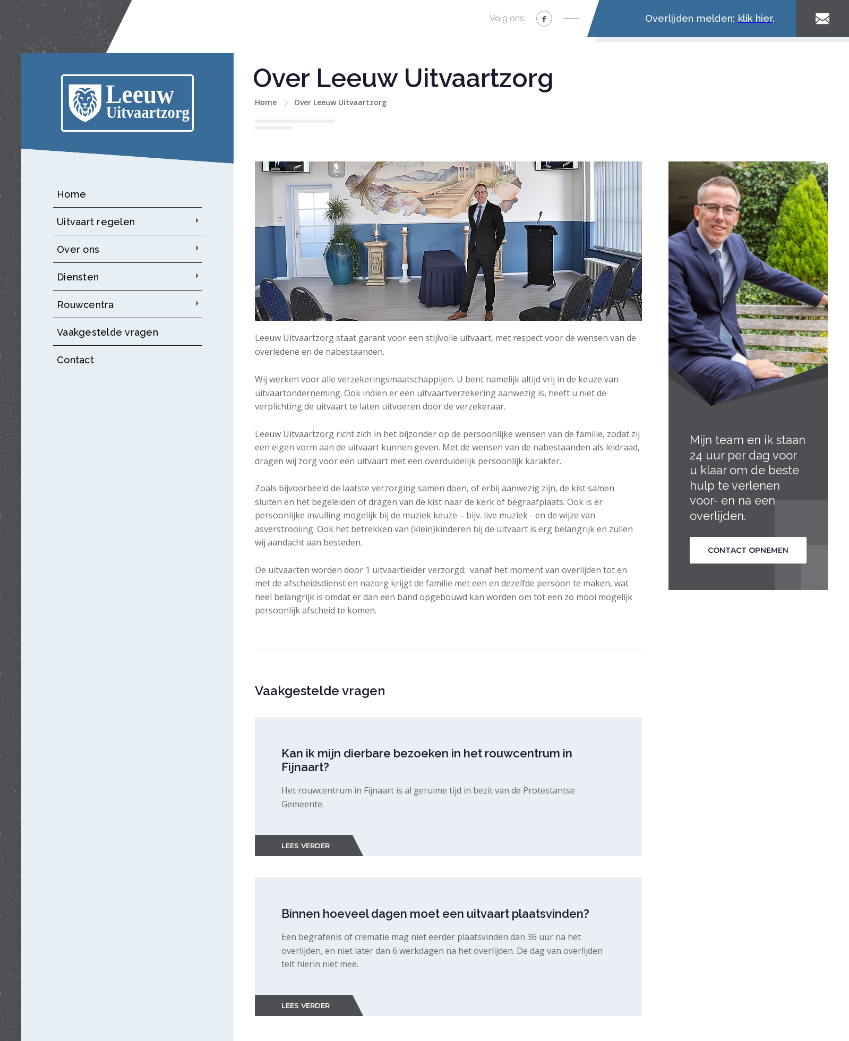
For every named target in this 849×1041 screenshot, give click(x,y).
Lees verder (305, 845)
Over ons (78, 249)
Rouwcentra (85, 304)
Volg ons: (508, 18)
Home (71, 194)
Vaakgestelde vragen (107, 332)
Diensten (78, 277)
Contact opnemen (748, 550)
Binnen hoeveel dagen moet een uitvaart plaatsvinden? (435, 913)
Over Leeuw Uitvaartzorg (340, 102)
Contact (75, 359)
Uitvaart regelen (96, 221)
